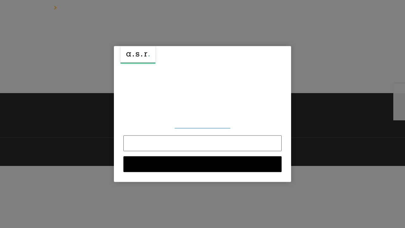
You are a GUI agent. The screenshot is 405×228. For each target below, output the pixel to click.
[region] (202, 114)
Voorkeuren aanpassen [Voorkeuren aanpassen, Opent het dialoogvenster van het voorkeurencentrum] (202, 126)
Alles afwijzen (202, 143)
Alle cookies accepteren (202, 164)
